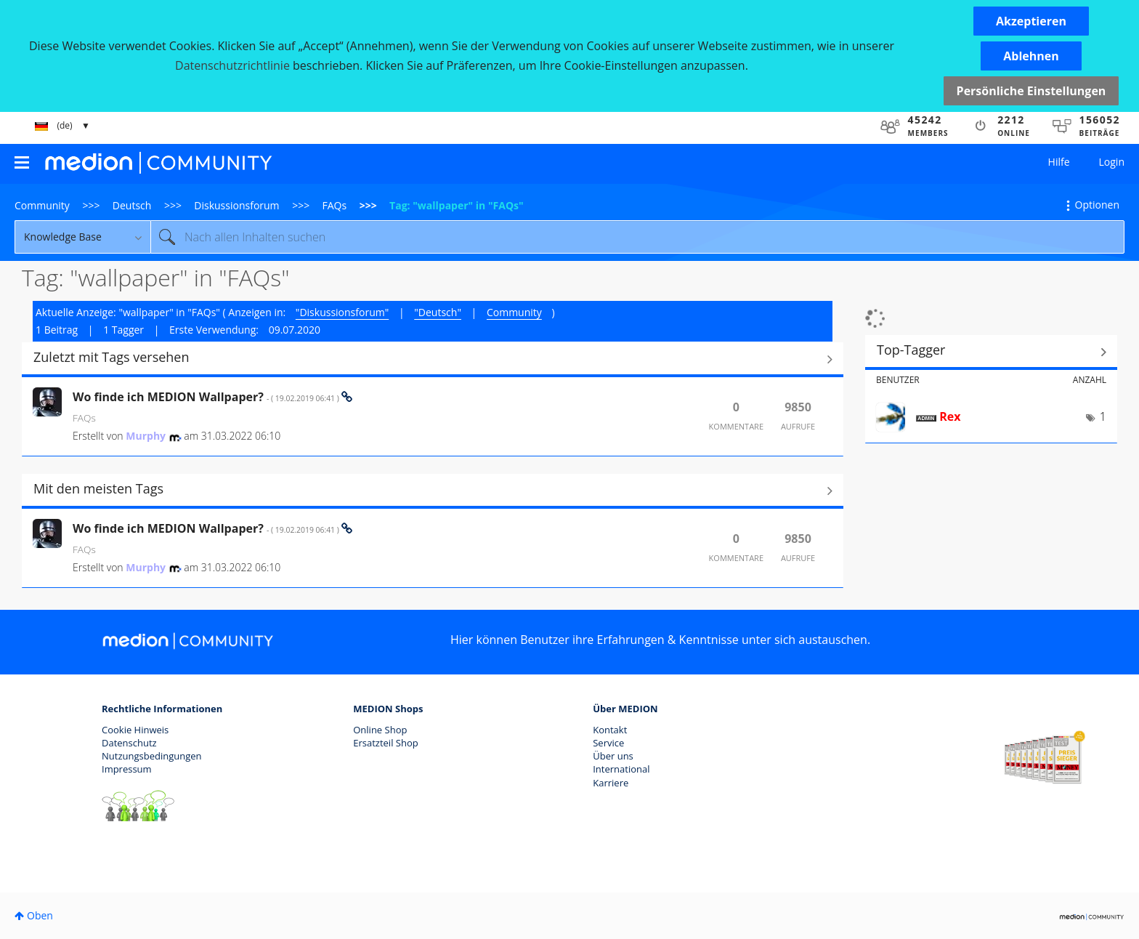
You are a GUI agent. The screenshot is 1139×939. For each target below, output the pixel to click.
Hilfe (1059, 162)
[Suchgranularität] (82, 237)
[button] (1031, 21)
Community (42, 205)
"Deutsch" (437, 312)
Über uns (613, 755)
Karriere (610, 782)
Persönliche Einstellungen (1031, 91)
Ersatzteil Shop (385, 742)
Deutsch (132, 205)
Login (1111, 162)
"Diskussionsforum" (342, 312)
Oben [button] (40, 915)
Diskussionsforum (236, 205)
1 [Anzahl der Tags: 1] (1103, 416)
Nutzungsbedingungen (151, 755)
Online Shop (380, 729)
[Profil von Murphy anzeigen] (146, 436)
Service (608, 742)
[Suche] (637, 237)
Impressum (127, 768)
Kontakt (610, 729)
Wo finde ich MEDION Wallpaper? (207, 397)
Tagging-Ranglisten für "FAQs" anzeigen (991, 351)
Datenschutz (129, 742)
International (621, 768)
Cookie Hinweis (135, 729)
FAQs (335, 205)
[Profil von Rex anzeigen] (949, 416)
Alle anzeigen (432, 359)
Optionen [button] (1097, 204)
